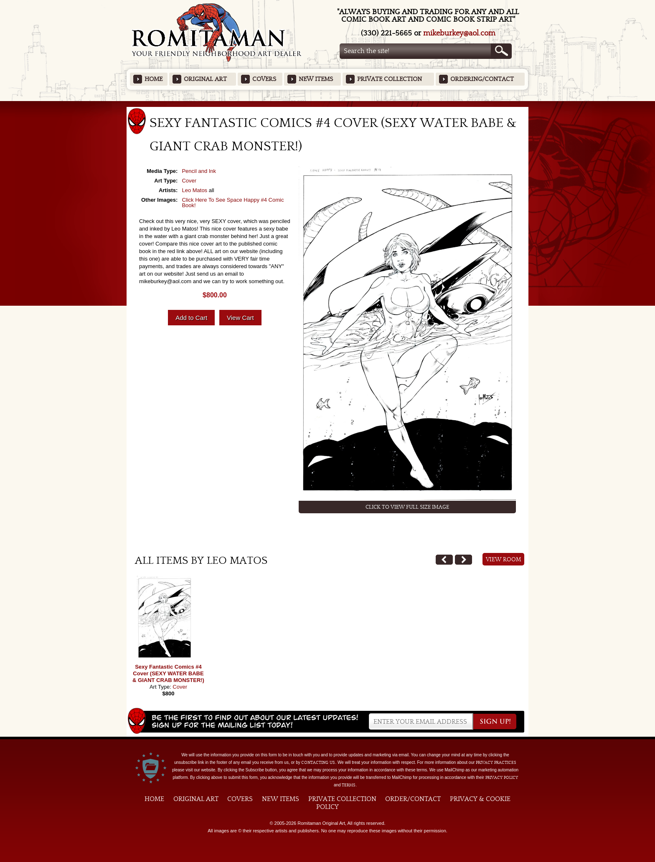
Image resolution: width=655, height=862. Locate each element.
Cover (189, 180)
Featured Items (328, 104)
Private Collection (389, 79)
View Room (503, 559)
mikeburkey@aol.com (459, 33)
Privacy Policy (501, 777)
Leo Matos (194, 190)
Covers (264, 79)
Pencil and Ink (199, 171)
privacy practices (496, 762)
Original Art (205, 79)
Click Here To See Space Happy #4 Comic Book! (233, 202)
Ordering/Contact (482, 79)
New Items (316, 79)
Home (153, 79)
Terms (348, 785)
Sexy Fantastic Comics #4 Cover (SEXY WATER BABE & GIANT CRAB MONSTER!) (168, 673)
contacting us (318, 762)
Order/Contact (413, 799)
